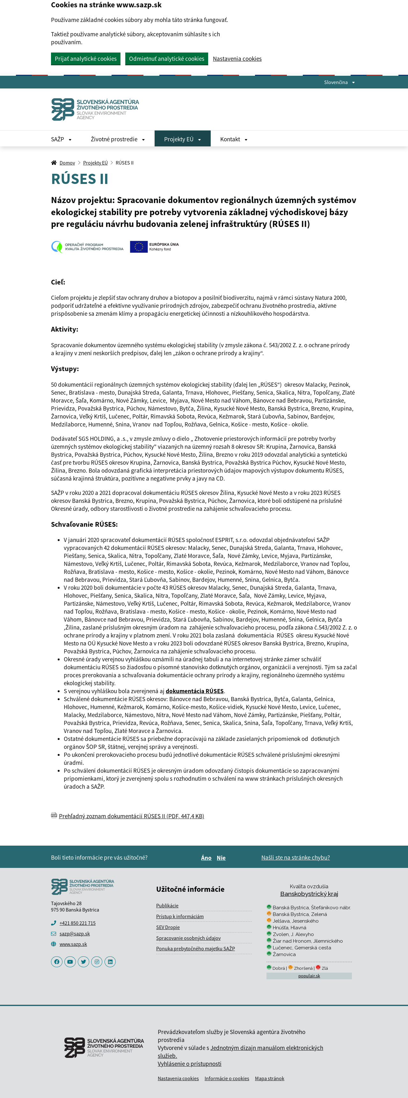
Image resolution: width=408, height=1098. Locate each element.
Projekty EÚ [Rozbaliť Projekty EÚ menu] (182, 139)
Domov (67, 162)
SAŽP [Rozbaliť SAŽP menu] (61, 139)
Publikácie (167, 905)
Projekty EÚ (95, 162)
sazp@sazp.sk (75, 933)
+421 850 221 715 (78, 923)
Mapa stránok (269, 1078)
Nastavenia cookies (237, 59)
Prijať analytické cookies (86, 58)
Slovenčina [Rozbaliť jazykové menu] (339, 82)
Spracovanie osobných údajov (188, 938)
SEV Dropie (168, 927)
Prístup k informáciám (180, 916)
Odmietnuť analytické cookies (166, 58)
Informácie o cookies (227, 1078)
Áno (207, 858)
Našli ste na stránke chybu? (295, 857)
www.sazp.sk (73, 944)
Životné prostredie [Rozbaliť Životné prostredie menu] (118, 139)
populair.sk (309, 976)
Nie (222, 858)
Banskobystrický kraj (309, 893)
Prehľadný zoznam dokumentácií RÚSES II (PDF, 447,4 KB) (131, 816)
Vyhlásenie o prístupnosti (190, 1063)
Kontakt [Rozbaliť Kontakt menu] (234, 139)
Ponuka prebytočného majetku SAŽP (195, 948)
